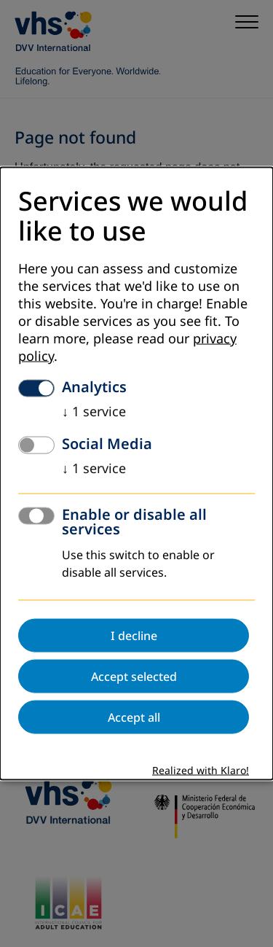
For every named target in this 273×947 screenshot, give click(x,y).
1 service (94, 411)
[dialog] (136, 473)
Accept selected (134, 677)
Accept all (134, 717)
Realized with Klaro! (200, 771)
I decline (134, 636)
